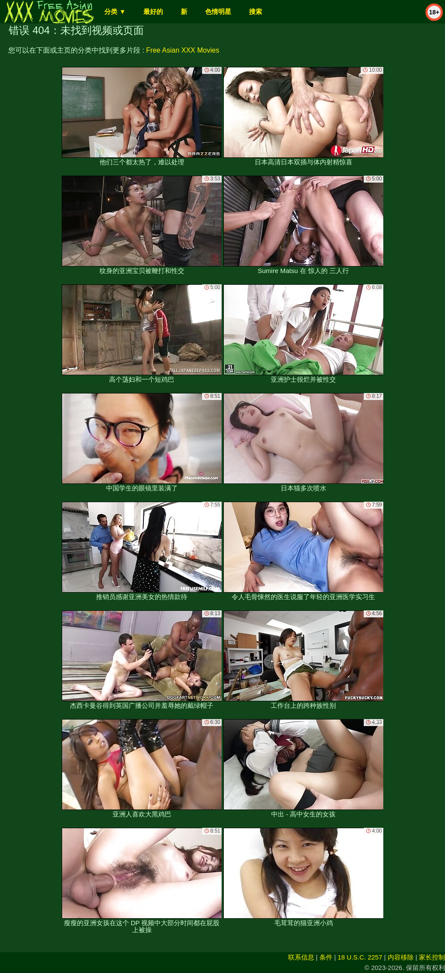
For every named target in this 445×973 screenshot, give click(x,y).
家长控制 (432, 957)
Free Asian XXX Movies (182, 50)
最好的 (153, 11)
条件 (325, 957)
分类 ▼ (115, 11)
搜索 (255, 11)
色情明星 (218, 11)
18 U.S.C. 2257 (360, 957)
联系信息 (301, 957)
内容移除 (401, 957)
